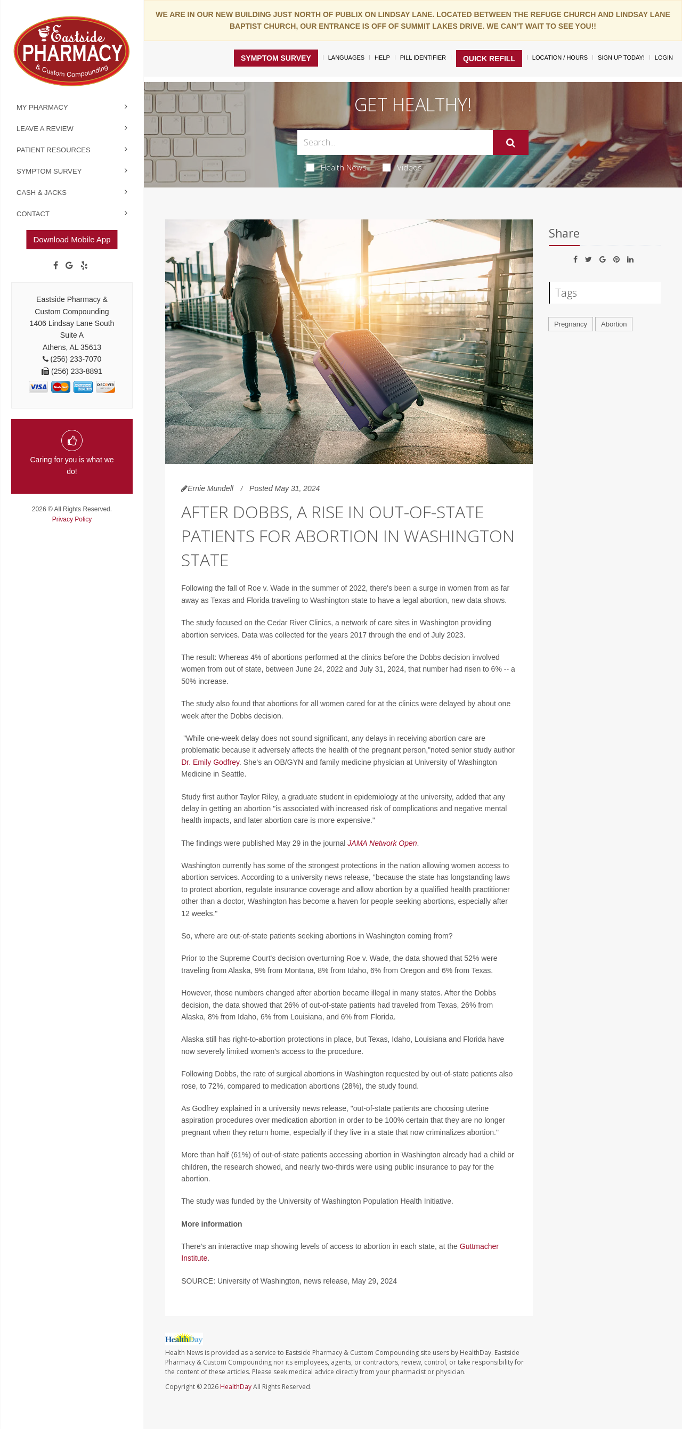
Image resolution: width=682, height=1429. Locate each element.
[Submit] (511, 143)
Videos (402, 167)
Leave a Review (45, 129)
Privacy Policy (72, 519)
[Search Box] (395, 142)
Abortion (614, 324)
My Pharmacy (42, 107)
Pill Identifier (423, 57)
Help (382, 57)
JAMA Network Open (382, 843)
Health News (336, 167)
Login (664, 57)
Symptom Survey (49, 171)
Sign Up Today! (621, 57)
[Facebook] (55, 266)
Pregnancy (570, 324)
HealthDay (235, 1386)
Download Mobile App (71, 239)
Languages (346, 57)
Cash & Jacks (42, 193)
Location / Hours (560, 57)
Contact (33, 214)
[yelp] (84, 266)
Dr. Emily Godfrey (210, 762)
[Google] (69, 266)
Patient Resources (54, 150)
